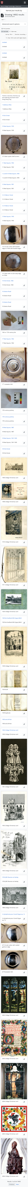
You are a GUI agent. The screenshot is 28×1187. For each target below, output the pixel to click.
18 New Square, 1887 (8, 427)
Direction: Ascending (20, 34)
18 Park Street (6, 449)
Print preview (6, 28)
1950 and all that (6, 719)
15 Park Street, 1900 (7, 281)
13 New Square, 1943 (8, 216)
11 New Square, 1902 (8, 163)
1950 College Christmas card (10, 730)
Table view (12, 31)
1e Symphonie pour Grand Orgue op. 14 (13, 914)
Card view (5, 31)
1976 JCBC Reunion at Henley (10, 877)
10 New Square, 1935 (8, 126)
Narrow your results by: (14, 11)
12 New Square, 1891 (8, 184)
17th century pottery (8, 417)
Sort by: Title (9, 34)
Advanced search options (11, 24)
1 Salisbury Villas (6, 105)
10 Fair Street (6, 115)
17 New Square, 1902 (8, 339)
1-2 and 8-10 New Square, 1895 (10, 173)
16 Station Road (6, 291)
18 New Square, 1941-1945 (9, 438)
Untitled (4, 42)
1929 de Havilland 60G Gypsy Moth (12, 618)
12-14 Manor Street (7, 195)
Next (17, 1184)
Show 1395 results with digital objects (16, 38)
